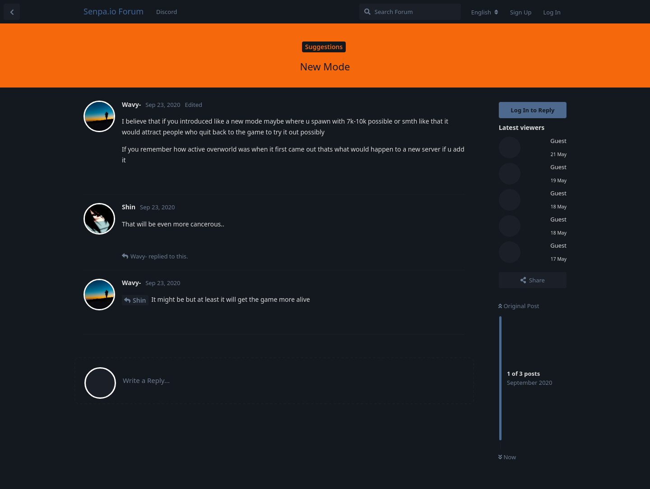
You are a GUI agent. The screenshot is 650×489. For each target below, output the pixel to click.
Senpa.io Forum (114, 11)
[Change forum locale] (484, 12)
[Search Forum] (410, 12)
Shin (139, 300)
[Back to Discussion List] (12, 12)
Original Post (518, 306)
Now (507, 457)
